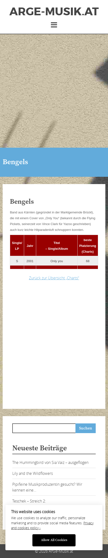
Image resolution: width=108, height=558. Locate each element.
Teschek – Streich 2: (29, 501)
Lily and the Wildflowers (32, 473)
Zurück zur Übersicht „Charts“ (54, 278)
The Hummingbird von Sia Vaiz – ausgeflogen (50, 462)
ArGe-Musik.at (54, 12)
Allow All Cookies (54, 540)
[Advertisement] (54, 91)
